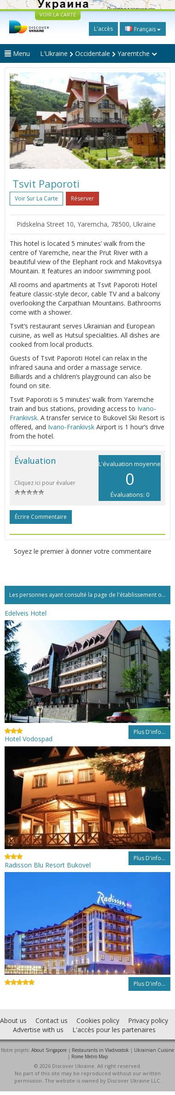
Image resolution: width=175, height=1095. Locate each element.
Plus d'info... (149, 732)
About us (13, 1020)
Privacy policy (148, 1020)
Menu (17, 53)
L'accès (103, 29)
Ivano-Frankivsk (71, 426)
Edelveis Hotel (26, 613)
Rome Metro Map (89, 1056)
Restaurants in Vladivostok (100, 1050)
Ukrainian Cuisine (154, 1050)
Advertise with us (38, 1029)
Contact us (51, 1020)
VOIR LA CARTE (58, 14)
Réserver (82, 198)
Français (143, 29)
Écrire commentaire (41, 517)
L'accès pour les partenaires (114, 1029)
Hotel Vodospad (28, 738)
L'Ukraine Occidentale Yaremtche (98, 53)
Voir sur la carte (36, 198)
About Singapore (49, 1050)
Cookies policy (97, 1020)
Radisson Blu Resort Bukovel (48, 865)
